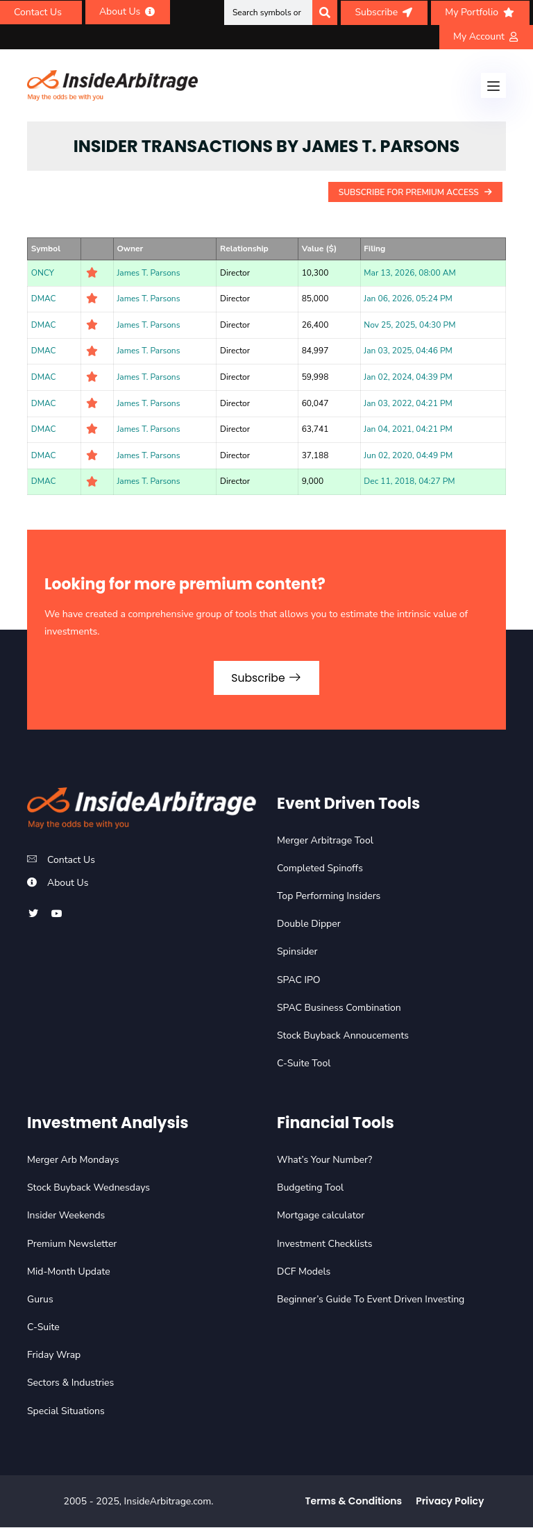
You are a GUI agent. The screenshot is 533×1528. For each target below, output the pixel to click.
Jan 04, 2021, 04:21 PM (408, 429)
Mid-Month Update (68, 1272)
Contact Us (71, 860)
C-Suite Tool (303, 1064)
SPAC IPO (299, 980)
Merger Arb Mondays (73, 1160)
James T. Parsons (148, 272)
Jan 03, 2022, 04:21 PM (408, 403)
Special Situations (66, 1411)
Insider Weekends (66, 1216)
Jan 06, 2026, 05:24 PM (408, 298)
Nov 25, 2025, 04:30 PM (409, 324)
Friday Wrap (54, 1356)
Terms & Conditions (354, 1502)
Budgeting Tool (310, 1188)
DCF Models (303, 1272)
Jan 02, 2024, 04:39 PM (408, 377)
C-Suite (43, 1327)
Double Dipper (309, 925)
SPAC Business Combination (339, 1008)
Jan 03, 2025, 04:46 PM (408, 350)
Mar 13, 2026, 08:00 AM (409, 272)
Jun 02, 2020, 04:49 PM (408, 455)
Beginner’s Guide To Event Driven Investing (370, 1300)
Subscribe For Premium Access (415, 192)
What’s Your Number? (324, 1160)
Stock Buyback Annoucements (343, 1036)
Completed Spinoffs (320, 868)
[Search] (324, 12)
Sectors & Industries (70, 1384)
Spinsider (297, 952)
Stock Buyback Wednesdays (88, 1188)
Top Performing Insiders (328, 896)
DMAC (43, 298)
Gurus (40, 1300)
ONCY (42, 272)
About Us (67, 883)
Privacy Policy (450, 1502)
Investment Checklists (324, 1244)
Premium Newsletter (72, 1244)
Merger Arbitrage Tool (325, 841)
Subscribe (266, 678)
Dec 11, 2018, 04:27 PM (409, 481)
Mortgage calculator (320, 1216)
